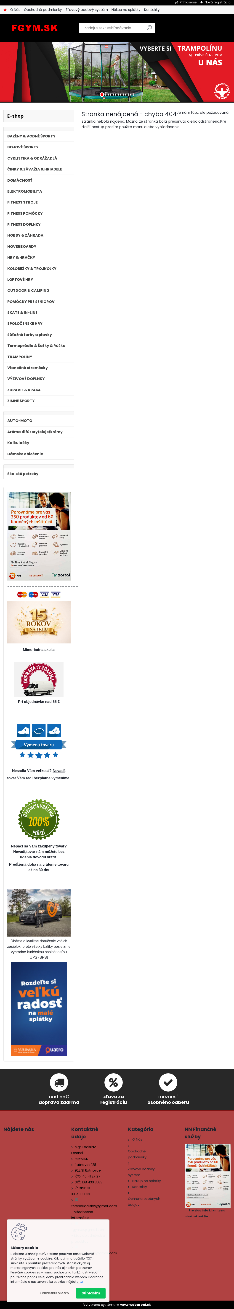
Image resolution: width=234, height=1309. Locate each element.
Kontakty (152, 9)
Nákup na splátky (126, 9)
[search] (149, 29)
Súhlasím (91, 1293)
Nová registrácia (218, 2)
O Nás (15, 9)
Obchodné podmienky (43, 9)
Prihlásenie (188, 2)
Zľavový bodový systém (87, 9)
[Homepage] (5, 9)
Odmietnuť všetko (54, 1293)
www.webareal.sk (135, 1304)
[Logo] (34, 28)
